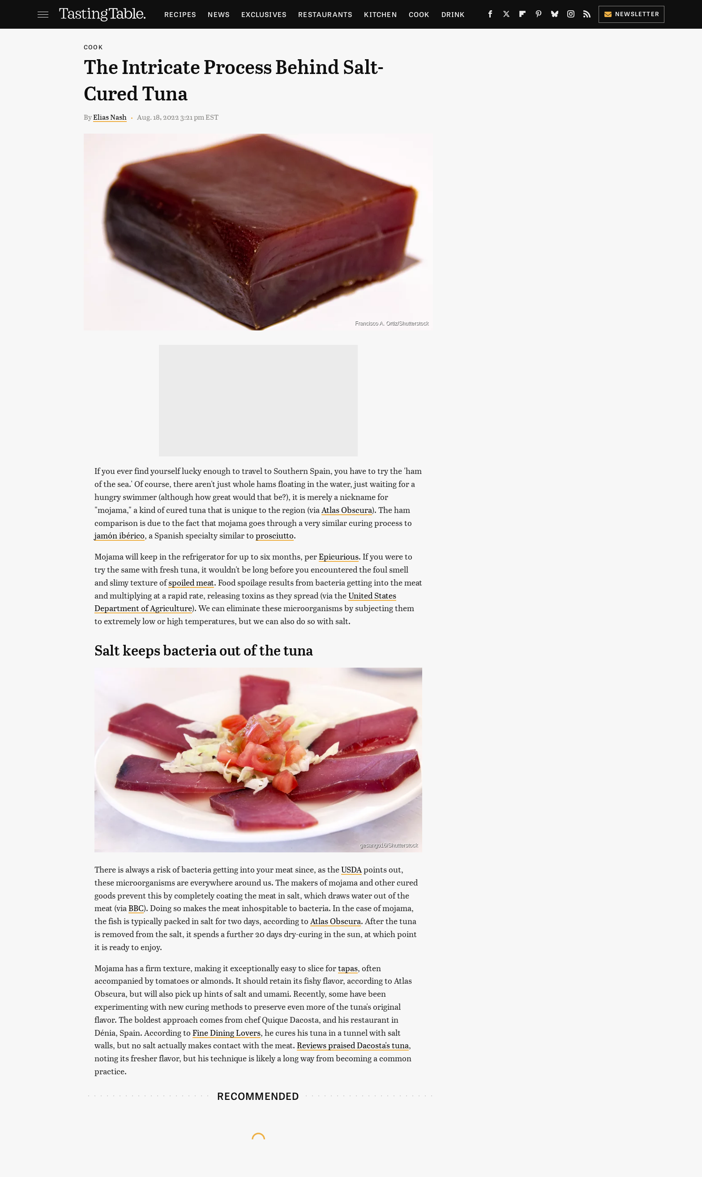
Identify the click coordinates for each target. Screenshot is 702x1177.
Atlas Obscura (346, 509)
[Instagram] (570, 16)
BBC (136, 907)
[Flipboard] (522, 16)
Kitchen (380, 14)
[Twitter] (506, 16)
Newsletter (631, 13)
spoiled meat (191, 582)
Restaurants (325, 14)
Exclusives (264, 14)
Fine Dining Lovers (227, 1032)
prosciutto (275, 535)
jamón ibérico (119, 535)
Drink (453, 14)
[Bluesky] (554, 16)
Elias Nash (110, 117)
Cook (419, 14)
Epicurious (339, 556)
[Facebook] (490, 16)
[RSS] (586, 16)
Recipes (180, 14)
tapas (348, 967)
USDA (351, 869)
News (219, 14)
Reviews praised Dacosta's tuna (353, 1045)
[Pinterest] (538, 16)
